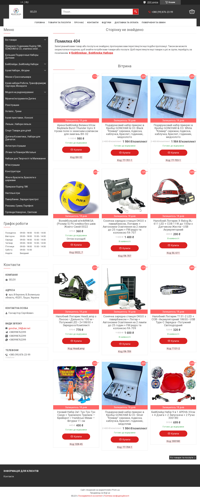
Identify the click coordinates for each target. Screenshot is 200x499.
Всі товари (11, 40)
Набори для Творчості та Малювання (25, 158)
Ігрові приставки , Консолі (19, 117)
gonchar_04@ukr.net (19, 328)
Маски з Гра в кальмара (18, 77)
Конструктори (12, 171)
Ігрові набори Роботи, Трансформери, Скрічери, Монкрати (25, 84)
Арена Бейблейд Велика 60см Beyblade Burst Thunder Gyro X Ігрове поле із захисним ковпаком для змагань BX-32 (76, 129)
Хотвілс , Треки (13, 111)
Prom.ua (116, 490)
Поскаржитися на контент (90, 496)
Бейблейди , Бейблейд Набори (92, 52)
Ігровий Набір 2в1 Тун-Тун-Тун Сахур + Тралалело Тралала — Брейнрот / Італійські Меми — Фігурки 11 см (76, 416)
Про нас (79, 22)
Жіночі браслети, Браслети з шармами (20, 179)
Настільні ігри (12, 193)
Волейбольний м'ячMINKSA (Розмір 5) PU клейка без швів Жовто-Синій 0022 (76, 223)
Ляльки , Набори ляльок (18, 124)
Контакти (93, 22)
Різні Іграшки (12, 105)
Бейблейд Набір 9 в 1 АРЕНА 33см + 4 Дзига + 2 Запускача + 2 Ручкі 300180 (173, 414)
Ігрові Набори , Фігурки (17, 70)
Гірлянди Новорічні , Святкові (21, 212)
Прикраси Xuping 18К (16, 186)
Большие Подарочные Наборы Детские (21, 56)
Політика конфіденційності (116, 496)
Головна (40, 22)
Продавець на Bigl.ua (100, 493)
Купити (78, 149)
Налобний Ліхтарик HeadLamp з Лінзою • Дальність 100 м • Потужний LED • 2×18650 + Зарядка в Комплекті (76, 321)
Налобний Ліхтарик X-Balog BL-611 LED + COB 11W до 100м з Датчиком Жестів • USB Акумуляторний (173, 225)
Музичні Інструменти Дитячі (20, 98)
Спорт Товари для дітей (18, 130)
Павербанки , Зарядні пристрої (22, 199)
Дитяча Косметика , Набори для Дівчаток (22, 138)
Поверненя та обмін (154, 22)
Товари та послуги (59, 22)
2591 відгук (152, 2)
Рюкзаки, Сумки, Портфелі (19, 205)
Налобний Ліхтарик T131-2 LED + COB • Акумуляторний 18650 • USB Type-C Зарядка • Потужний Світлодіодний (173, 321)
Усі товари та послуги (181, 457)
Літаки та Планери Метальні (20, 152)
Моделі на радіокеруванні (19, 92)
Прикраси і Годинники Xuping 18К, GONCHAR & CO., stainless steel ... (23, 47)
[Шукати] (135, 11)
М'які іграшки (12, 165)
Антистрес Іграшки (15, 145)
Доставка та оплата (126, 22)
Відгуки (106, 22)
